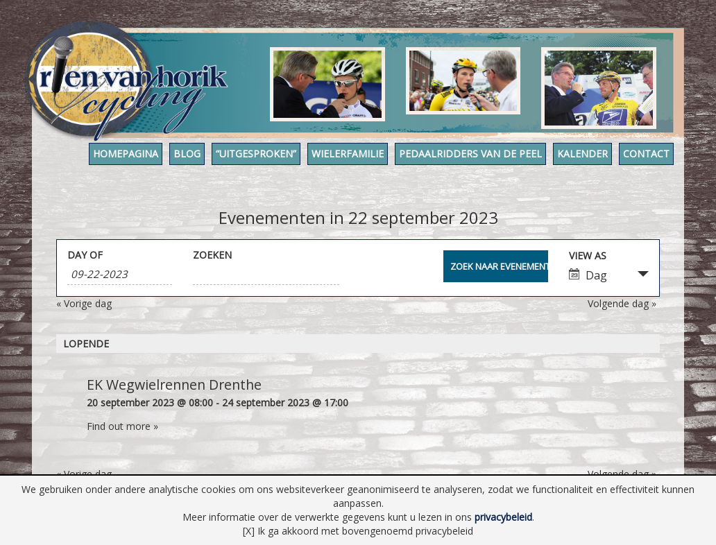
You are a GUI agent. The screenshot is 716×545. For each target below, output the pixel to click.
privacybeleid (503, 517)
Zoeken (212, 255)
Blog (187, 153)
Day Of (85, 255)
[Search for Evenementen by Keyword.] (266, 274)
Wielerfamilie (348, 153)
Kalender (582, 153)
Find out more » (122, 426)
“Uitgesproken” (256, 153)
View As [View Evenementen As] (587, 256)
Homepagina (125, 153)
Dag (588, 275)
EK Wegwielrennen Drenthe (174, 384)
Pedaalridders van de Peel (470, 153)
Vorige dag (84, 303)
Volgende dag (622, 303)
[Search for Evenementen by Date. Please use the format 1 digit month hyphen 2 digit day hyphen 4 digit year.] (119, 274)
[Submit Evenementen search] (495, 266)
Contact (646, 153)
